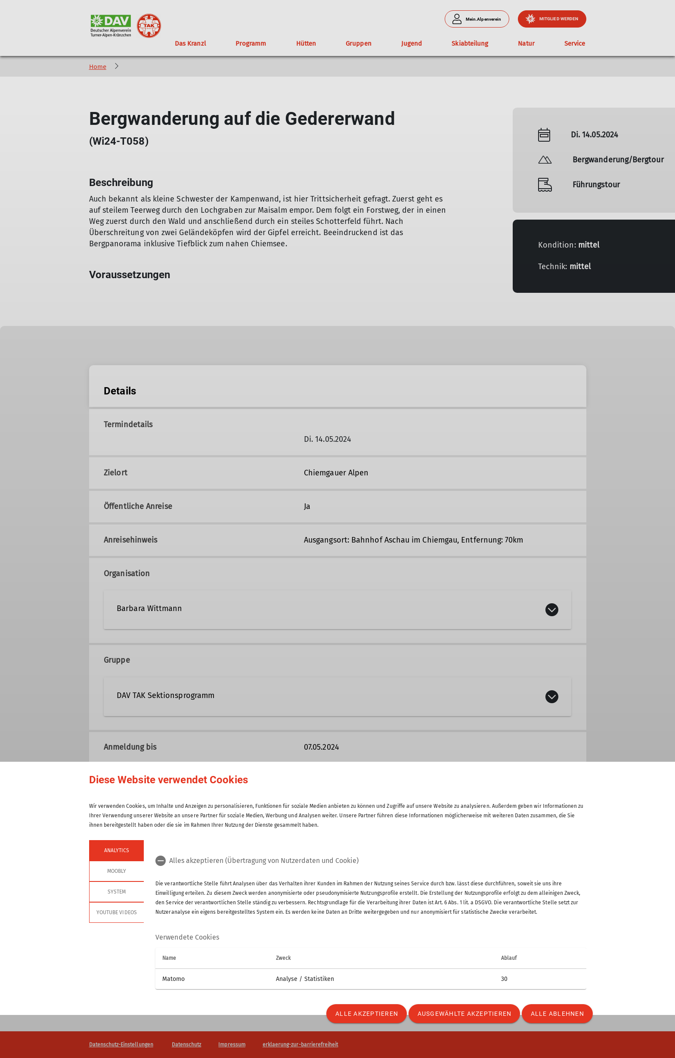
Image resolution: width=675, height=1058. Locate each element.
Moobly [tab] (116, 871)
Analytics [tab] (116, 850)
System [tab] (116, 892)
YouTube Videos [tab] (116, 912)
